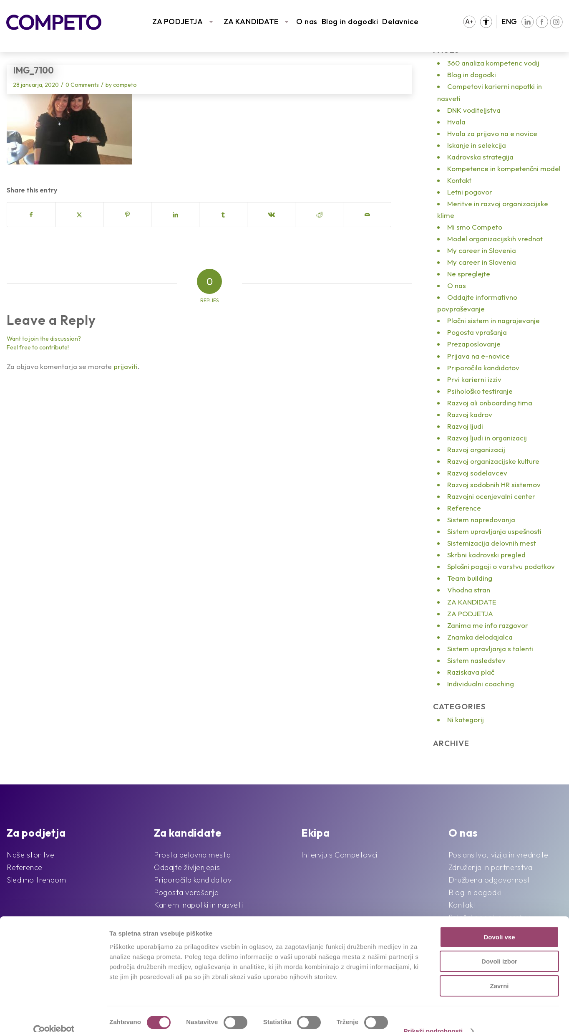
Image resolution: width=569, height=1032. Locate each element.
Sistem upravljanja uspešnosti (494, 531)
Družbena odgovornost (489, 880)
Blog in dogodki (350, 21)
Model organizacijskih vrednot (495, 238)
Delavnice (400, 21)
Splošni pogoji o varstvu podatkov (501, 566)
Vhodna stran (468, 589)
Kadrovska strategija (480, 156)
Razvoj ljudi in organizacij (487, 437)
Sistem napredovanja (481, 519)
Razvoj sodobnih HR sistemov (494, 484)
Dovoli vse (499, 921)
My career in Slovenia (481, 250)
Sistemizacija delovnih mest (491, 543)
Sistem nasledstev (476, 660)
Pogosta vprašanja (477, 332)
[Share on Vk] (271, 214)
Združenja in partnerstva (490, 867)
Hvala (456, 121)
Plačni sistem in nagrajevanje (493, 320)
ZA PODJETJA (177, 21)
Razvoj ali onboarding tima (489, 402)
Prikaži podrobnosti (433, 1015)
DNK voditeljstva (474, 110)
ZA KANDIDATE (251, 21)
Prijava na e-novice (478, 356)
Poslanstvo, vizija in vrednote (498, 855)
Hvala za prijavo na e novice (492, 133)
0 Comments (82, 85)
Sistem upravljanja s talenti (490, 648)
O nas (306, 21)
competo (125, 85)
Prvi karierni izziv (474, 379)
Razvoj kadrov (469, 414)
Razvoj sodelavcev (477, 472)
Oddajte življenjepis (187, 867)
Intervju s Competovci (339, 855)
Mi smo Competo (474, 227)
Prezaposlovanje (474, 343)
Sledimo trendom (36, 880)
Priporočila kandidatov (483, 367)
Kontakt (459, 180)
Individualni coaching (480, 683)
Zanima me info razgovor (487, 625)
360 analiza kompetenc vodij (493, 62)
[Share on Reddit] (319, 214)
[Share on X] (79, 214)
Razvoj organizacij (476, 449)
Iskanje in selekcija (476, 145)
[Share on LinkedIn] (175, 214)
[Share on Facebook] (31, 214)
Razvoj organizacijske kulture (493, 461)
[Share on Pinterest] (127, 214)
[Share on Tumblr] (223, 214)
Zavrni (499, 970)
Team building (469, 578)
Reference (464, 507)
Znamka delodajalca (480, 636)
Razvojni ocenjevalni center (491, 496)
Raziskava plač (470, 672)
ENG (509, 21)
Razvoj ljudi (465, 426)
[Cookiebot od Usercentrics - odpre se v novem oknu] (54, 1015)
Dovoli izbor (499, 946)
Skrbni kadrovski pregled (486, 554)
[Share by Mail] (367, 214)
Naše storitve (30, 855)
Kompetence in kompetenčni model (504, 168)
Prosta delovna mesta (192, 855)
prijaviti (125, 366)
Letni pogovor (469, 191)
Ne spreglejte (468, 273)
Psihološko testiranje (480, 391)
